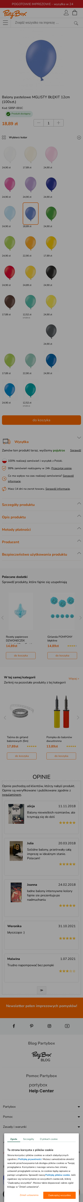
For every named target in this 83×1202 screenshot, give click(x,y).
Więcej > (74, 679)
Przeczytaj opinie (61, 468)
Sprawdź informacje (57, 489)
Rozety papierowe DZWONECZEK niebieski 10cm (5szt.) (19, 640)
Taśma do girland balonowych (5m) (17, 739)
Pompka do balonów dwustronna (59, 739)
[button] (8, 1194)
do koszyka (41, 420)
